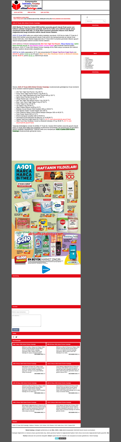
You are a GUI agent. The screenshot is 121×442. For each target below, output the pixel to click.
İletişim (87, 58)
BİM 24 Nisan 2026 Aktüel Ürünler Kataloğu (24, 363)
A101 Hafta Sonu (59, 425)
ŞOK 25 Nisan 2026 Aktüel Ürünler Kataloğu (25, 383)
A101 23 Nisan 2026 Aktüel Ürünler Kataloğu (38, 18)
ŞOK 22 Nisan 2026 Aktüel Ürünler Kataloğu (59, 383)
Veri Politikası (89, 59)
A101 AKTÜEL (18, 12)
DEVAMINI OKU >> (40, 354)
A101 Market (50, 425)
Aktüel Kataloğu (93, 435)
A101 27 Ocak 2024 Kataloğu (21, 425)
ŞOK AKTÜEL (45, 12)
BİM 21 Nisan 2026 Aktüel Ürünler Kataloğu (24, 402)
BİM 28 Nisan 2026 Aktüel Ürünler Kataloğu (59, 344)
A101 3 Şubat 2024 (69, 425)
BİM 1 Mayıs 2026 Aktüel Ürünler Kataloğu (24, 344)
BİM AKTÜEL (32, 12)
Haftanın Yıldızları (34, 425)
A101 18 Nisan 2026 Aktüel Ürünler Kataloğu (59, 402)
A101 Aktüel (43, 425)
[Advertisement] (46, 71)
